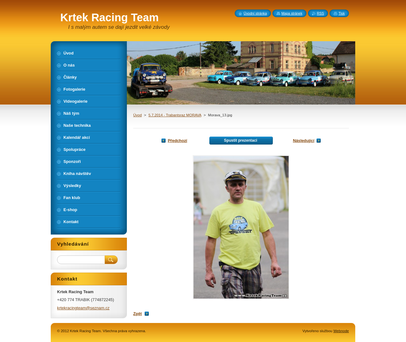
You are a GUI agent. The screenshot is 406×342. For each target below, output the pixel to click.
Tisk (341, 13)
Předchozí (177, 140)
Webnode (341, 331)
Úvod (137, 115)
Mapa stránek (291, 13)
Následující (303, 140)
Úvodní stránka (255, 13)
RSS (320, 13)
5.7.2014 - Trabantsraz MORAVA (174, 115)
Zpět (137, 313)
